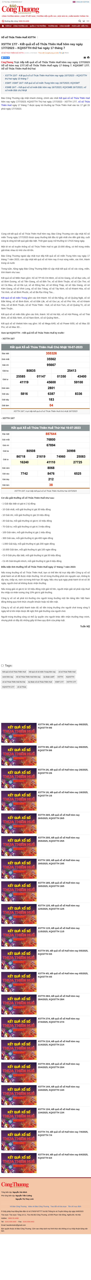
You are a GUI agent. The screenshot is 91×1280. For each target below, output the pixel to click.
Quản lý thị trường (38, 26)
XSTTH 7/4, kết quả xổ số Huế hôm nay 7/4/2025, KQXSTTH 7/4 (63, 1133)
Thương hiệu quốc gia (46, 16)
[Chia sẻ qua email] (85, 57)
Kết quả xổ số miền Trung (14, 298)
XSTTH (60, 677)
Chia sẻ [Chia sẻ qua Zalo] (5, 58)
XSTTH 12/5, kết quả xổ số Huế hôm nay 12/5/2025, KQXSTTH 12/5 (59, 907)
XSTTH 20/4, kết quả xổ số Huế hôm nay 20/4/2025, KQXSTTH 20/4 (59, 1066)
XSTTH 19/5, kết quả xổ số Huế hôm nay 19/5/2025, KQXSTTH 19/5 (59, 862)
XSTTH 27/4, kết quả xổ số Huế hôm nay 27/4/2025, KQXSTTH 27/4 (59, 1020)
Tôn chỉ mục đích (74, 1206)
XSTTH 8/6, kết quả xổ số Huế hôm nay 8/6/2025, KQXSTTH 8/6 (63, 749)
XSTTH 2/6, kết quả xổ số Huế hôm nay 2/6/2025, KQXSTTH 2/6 (63, 771)
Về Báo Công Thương (18, 1206)
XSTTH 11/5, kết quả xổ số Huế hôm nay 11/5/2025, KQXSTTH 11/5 (59, 930)
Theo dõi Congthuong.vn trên (48, 53)
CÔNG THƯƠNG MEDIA (11, 16)
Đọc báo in (62, 16)
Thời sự (8, 26)
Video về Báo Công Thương (38, 1206)
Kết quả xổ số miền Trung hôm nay (42, 672)
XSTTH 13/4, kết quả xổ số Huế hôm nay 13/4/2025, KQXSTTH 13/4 (59, 1111)
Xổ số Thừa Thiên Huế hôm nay (28, 677)
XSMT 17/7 (59, 682)
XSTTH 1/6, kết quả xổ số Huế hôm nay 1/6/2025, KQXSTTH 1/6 (63, 794)
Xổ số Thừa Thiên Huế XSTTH (18, 37)
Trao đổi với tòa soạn (59, 1206)
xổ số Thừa (21, 687)
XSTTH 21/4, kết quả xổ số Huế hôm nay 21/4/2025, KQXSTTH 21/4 (59, 1043)
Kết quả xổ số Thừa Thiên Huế (74, 98)
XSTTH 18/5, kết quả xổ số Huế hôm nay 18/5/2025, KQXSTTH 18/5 (59, 884)
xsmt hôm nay (7, 677)
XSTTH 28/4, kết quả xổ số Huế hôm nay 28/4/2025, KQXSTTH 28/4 (59, 998)
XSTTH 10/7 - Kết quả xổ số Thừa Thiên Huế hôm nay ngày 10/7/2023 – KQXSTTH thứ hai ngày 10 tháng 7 (46, 77)
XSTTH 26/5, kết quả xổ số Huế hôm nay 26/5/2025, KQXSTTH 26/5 (59, 817)
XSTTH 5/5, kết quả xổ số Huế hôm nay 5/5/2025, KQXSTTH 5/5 (63, 952)
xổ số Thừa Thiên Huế (67, 672)
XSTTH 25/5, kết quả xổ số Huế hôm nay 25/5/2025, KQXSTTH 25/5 (59, 839)
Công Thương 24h (20, 26)
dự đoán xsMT (48, 677)
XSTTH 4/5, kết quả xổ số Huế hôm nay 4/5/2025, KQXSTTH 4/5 (63, 975)
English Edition (82, 2)
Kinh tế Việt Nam (28, 16)
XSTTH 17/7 (71, 682)
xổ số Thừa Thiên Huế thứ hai (13, 682)
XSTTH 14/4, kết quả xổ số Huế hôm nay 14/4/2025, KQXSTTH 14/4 (59, 1088)
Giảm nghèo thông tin (78, 16)
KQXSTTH (70, 677)
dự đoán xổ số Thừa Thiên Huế (40, 682)
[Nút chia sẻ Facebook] (20, 57)
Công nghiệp (65, 26)
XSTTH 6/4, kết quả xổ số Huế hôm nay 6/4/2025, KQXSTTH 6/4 (63, 1156)
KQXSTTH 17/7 (8, 687)
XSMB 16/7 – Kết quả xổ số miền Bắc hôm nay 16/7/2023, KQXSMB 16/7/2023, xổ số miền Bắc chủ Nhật (45, 89)
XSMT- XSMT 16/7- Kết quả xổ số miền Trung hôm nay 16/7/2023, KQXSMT (42, 83)
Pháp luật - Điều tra (80, 26)
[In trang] (88, 57)
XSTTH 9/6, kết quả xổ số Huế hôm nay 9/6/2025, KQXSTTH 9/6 (63, 726)
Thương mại (53, 26)
